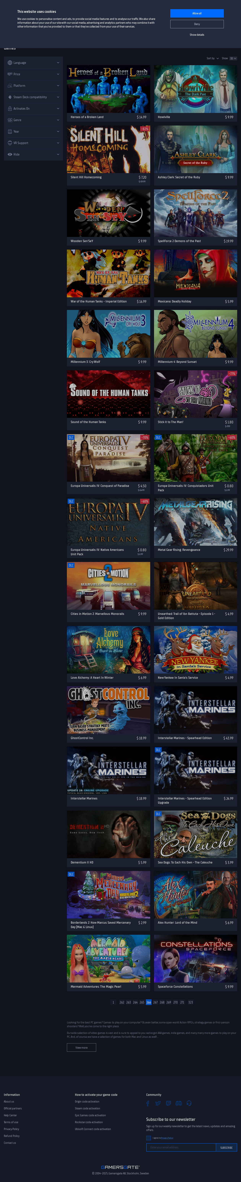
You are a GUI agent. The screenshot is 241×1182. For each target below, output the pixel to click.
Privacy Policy (11, 1129)
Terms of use (11, 1122)
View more (81, 1048)
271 (182, 1002)
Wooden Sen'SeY (82, 241)
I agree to (163, 1138)
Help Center (10, 1115)
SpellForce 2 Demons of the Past (179, 241)
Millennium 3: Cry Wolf (85, 362)
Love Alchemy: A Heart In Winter (92, 677)
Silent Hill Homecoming (86, 177)
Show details (197, 35)
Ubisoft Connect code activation (93, 1129)
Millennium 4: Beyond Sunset (177, 362)
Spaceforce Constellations (175, 986)
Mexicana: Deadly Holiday (174, 301)
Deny (197, 24)
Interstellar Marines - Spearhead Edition (185, 738)
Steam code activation (87, 1108)
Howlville (164, 117)
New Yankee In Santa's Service (178, 677)
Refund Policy (11, 1136)
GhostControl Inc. (82, 738)
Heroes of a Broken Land (87, 117)
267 (155, 1002)
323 (190, 1002)
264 (135, 1002)
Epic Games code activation (90, 1115)
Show (225, 58)
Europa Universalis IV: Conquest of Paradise (100, 486)
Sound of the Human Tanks (88, 422)
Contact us (10, 1143)
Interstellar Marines (84, 798)
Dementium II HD (82, 862)
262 (122, 1002)
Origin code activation (87, 1101)
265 (142, 1002)
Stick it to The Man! (170, 422)
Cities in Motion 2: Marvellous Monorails (97, 614)
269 (168, 1002)
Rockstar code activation (89, 1122)
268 (162, 1002)
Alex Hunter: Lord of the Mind (177, 922)
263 (128, 1002)
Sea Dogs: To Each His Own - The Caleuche (185, 862)
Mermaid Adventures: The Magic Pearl (96, 986)
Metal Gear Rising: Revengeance (179, 550)
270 (175, 1002)
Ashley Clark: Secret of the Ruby (179, 177)
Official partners (13, 1108)
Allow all (196, 13)
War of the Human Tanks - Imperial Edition (99, 301)
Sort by (211, 58)
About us (9, 1101)
